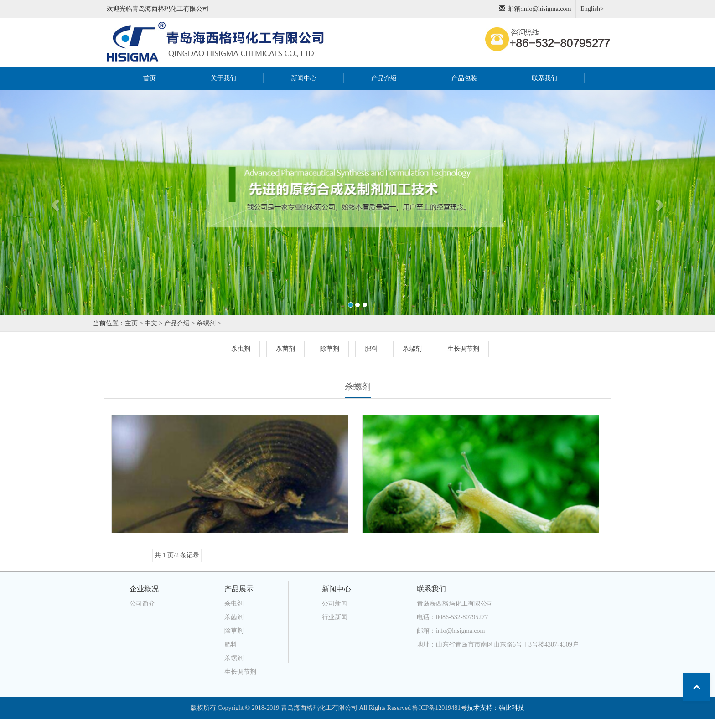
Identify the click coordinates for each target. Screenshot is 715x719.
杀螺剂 (206, 323)
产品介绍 (384, 78)
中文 (151, 323)
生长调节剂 (463, 348)
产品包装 (464, 78)
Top (696, 687)
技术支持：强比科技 (495, 707)
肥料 (371, 348)
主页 (131, 323)
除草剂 (329, 348)
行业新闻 (334, 617)
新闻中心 (303, 78)
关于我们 (223, 78)
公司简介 (142, 603)
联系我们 (544, 78)
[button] (53, 202)
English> (592, 8)
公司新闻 (334, 603)
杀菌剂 (285, 348)
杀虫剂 (240, 348)
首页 (160, 77)
